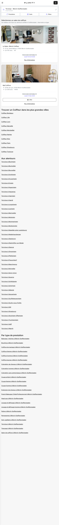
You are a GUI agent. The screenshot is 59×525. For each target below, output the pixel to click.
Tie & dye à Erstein (7, 183)
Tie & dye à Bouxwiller (8, 170)
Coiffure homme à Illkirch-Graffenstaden (14, 356)
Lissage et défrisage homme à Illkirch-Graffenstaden (18, 407)
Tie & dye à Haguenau (8, 192)
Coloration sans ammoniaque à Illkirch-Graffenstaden (18, 373)
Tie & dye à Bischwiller (8, 166)
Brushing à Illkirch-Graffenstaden (12, 343)
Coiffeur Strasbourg (7, 147)
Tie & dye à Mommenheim (9, 221)
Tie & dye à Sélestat (7, 290)
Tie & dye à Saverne (7, 277)
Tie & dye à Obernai (7, 247)
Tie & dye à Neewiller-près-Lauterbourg (14, 230)
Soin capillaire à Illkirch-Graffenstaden (13, 420)
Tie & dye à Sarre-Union (9, 273)
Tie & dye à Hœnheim (8, 196)
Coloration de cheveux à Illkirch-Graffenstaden (16, 364)
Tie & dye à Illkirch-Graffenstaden (12, 424)
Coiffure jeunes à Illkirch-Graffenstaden (14, 360)
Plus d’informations (29, 60)
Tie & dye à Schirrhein (8, 286)
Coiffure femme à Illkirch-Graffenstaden (14, 351)
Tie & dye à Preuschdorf (9, 260)
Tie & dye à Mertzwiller (8, 213)
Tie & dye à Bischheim (8, 162)
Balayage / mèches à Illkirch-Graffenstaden (15, 338)
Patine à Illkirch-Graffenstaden (11, 411)
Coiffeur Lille (5, 117)
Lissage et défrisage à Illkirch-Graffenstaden (15, 403)
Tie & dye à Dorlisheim (8, 174)
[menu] (2, 3)
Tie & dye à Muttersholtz (9, 226)
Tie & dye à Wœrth (7, 328)
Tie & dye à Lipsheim (8, 209)
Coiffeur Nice (5, 139)
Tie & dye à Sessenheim (9, 294)
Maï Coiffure (7, 85)
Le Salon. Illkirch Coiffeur (11, 46)
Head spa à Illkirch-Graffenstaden (12, 398)
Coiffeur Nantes (6, 134)
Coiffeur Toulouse (7, 152)
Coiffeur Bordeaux (7, 113)
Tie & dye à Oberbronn (8, 239)
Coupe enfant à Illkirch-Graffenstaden (13, 377)
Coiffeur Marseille (7, 126)
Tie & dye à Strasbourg (8, 311)
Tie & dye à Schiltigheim (9, 281)
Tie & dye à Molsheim (8, 217)
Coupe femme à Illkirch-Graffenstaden (13, 381)
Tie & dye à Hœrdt (7, 200)
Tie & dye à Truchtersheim (9, 320)
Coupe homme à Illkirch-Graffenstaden (14, 386)
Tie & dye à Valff (6, 324)
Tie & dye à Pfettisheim (8, 256)
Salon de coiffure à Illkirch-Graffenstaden (14, 433)
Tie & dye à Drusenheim (9, 179)
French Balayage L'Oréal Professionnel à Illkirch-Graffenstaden (21, 394)
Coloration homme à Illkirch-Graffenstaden (15, 368)
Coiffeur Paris (5, 143)
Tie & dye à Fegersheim (8, 187)
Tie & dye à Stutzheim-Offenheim (12, 316)
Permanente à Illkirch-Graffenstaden (13, 415)
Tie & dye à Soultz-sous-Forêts (11, 303)
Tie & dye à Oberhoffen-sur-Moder (12, 243)
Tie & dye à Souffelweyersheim (11, 298)
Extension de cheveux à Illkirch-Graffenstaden (16, 390)
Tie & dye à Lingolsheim (9, 204)
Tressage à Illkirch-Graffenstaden (12, 428)
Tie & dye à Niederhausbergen (11, 234)
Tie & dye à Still (6, 307)
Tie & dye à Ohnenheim (8, 251)
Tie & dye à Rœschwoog (9, 264)
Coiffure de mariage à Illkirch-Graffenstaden (15, 347)
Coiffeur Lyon (5, 122)
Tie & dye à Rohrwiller (8, 269)
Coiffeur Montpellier (7, 130)
